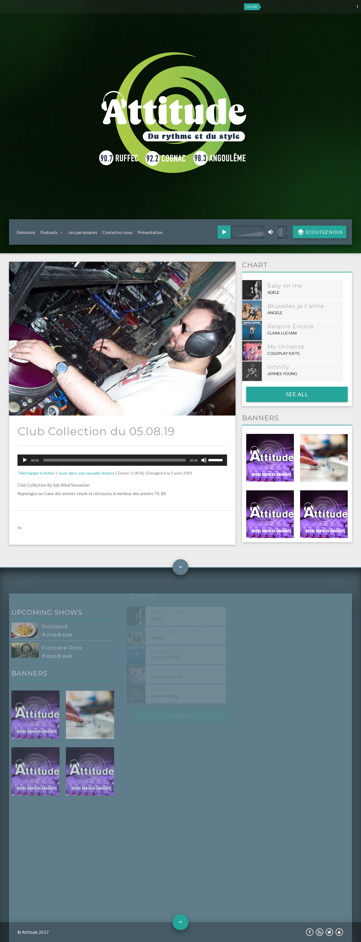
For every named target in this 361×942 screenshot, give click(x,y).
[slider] (114, 460)
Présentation (150, 232)
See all (297, 394)
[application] (122, 460)
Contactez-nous (117, 232)
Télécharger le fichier (36, 473)
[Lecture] (25, 460)
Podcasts (49, 232)
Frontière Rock (50, 649)
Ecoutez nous (324, 232)
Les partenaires (82, 232)
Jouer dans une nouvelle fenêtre (86, 473)
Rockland (43, 629)
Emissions (26, 232)
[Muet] (204, 460)
